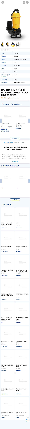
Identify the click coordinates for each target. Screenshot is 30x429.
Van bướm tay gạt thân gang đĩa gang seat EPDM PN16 (7, 295)
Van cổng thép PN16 (6, 246)
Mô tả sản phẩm (8, 142)
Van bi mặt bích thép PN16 (22, 294)
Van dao (18, 223)
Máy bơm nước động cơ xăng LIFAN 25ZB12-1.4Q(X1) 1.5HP (6, 319)
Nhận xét (16, 142)
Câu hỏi (23, 142)
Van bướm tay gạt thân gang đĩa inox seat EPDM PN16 (21, 272)
